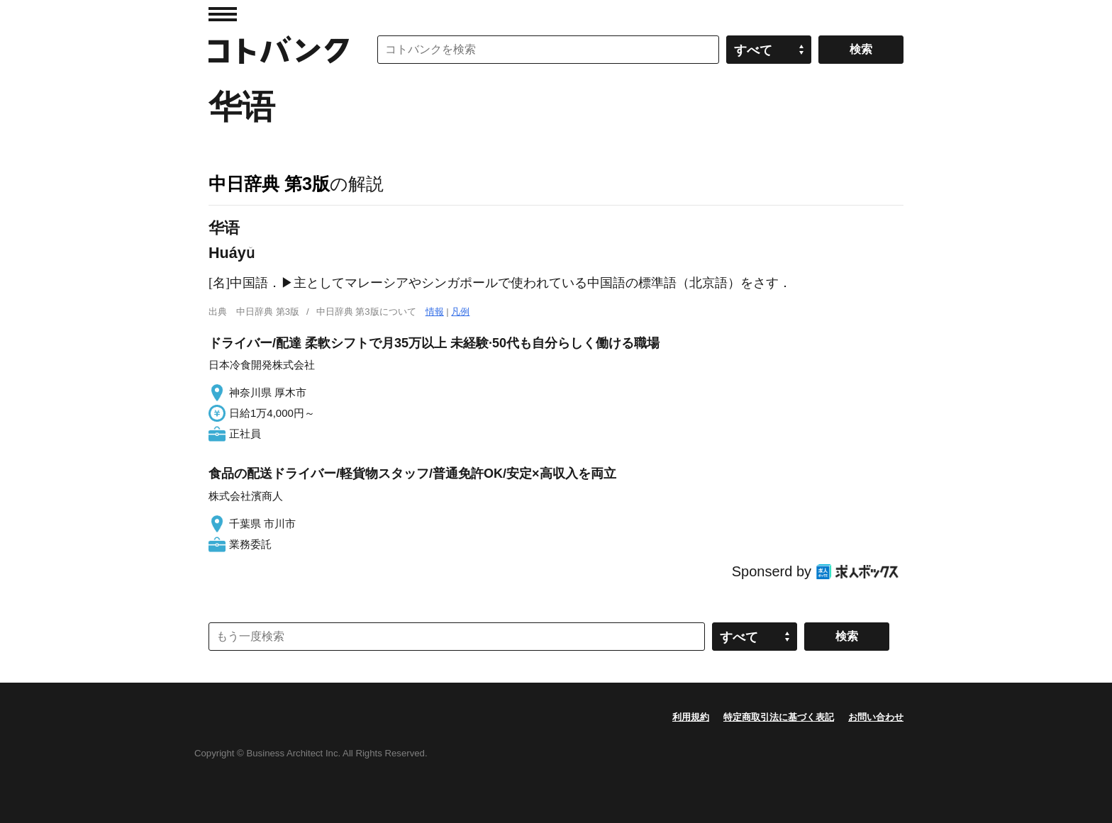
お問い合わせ (875, 717)
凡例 (460, 311)
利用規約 (690, 717)
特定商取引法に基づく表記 (778, 717)
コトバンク (278, 49)
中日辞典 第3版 (269, 184)
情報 (435, 311)
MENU (222, 14)
